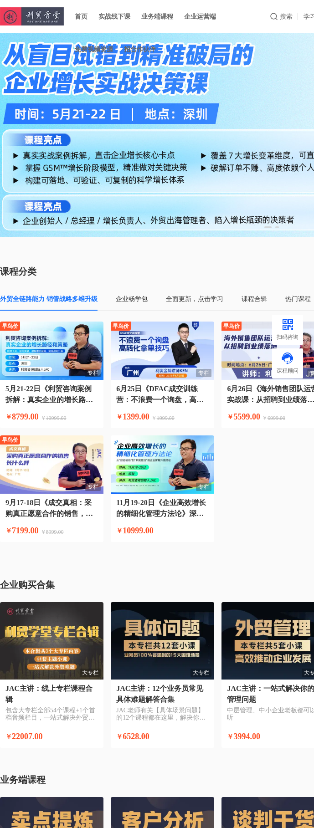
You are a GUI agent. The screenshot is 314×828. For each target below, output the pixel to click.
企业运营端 (200, 16)
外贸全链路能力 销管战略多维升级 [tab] (49, 298)
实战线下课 (114, 16)
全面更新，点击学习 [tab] (194, 298)
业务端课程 (157, 16)
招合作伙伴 (140, 49)
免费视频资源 (94, 49)
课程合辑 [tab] (254, 298)
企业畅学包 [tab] (132, 298)
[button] (268, 227)
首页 (81, 16)
